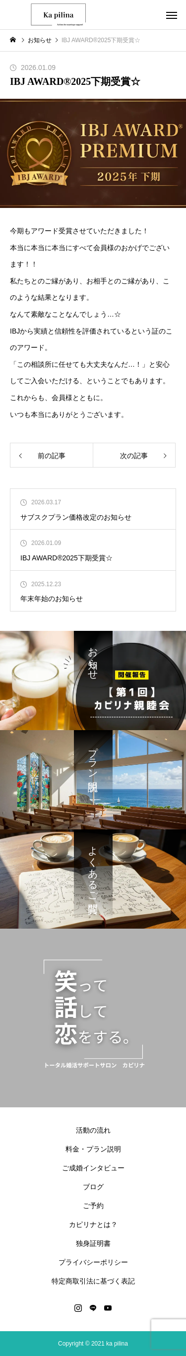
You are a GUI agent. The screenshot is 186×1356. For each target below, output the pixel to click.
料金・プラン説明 (93, 1149)
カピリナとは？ (93, 1224)
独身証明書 (93, 1243)
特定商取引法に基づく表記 (93, 1281)
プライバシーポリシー (93, 1262)
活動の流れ (93, 1130)
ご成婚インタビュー (93, 1168)
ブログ (93, 1187)
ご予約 (93, 1206)
